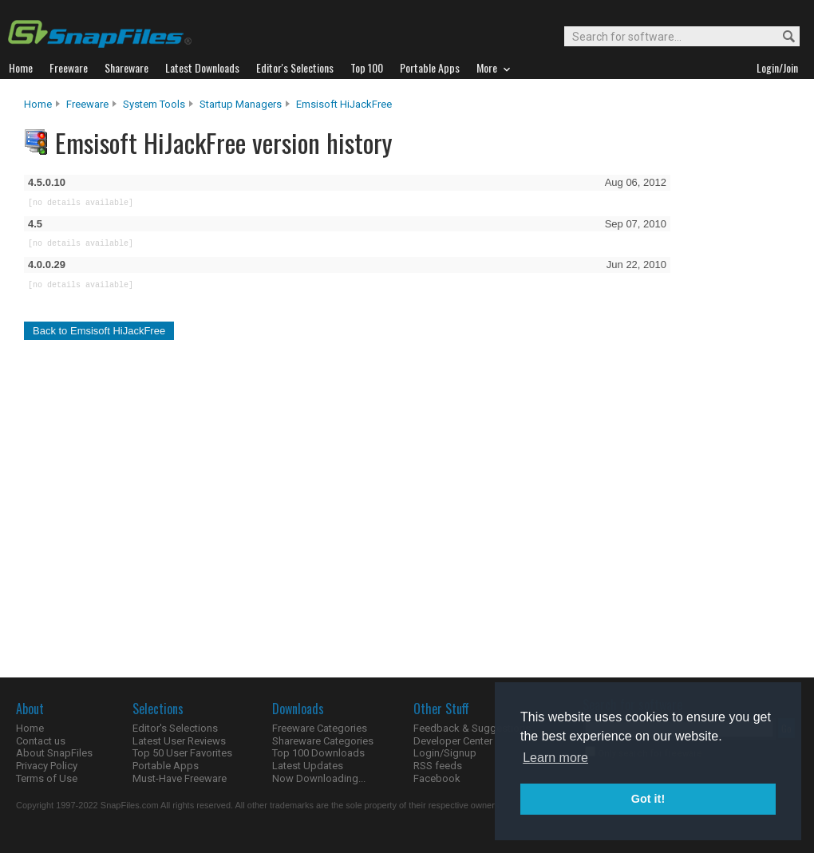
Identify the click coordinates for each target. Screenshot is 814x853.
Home (38, 104)
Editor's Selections (175, 728)
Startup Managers (241, 104)
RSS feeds (437, 766)
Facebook (436, 778)
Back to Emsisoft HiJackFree (99, 331)
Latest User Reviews (179, 741)
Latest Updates (307, 766)
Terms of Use (46, 778)
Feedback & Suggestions (472, 728)
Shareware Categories (322, 741)
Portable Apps (165, 766)
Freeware (87, 104)
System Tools (154, 104)
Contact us (40, 741)
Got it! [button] (648, 798)
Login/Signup (444, 753)
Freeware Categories (319, 728)
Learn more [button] (555, 757)
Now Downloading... (319, 778)
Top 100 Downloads (318, 753)
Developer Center (452, 741)
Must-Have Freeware (179, 778)
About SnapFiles (54, 753)
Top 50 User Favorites (182, 753)
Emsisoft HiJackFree (344, 104)
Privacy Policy (46, 766)
